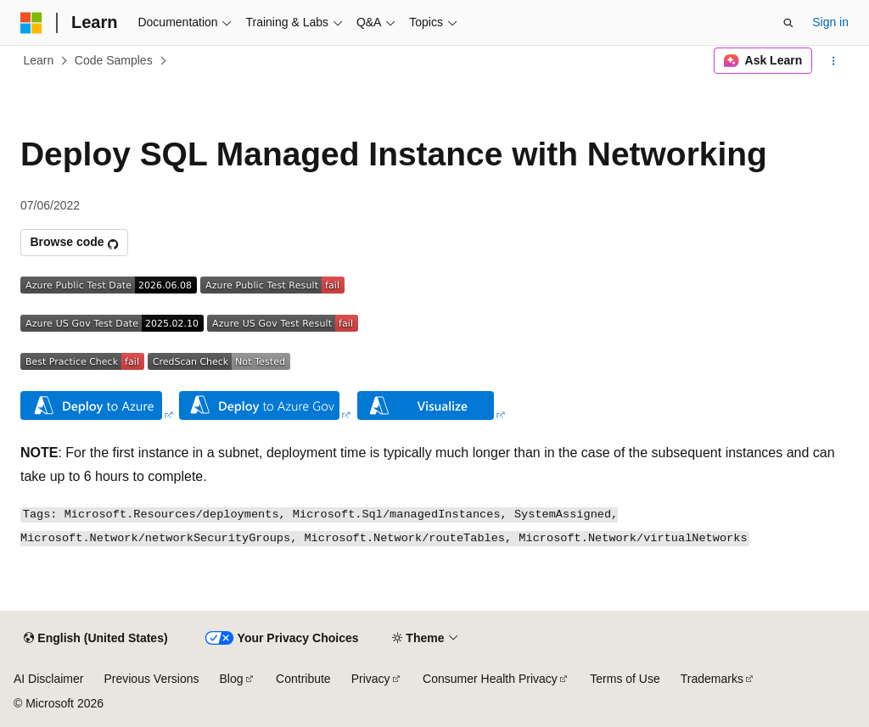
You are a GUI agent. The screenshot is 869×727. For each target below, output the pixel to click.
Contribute (303, 678)
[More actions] (834, 61)
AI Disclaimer (48, 678)
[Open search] (788, 23)
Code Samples (114, 60)
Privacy (370, 678)
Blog (232, 678)
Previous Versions (151, 678)
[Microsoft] (31, 23)
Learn (39, 60)
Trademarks (712, 678)
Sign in (830, 22)
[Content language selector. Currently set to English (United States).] (95, 638)
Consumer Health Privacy (490, 678)
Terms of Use (624, 678)
